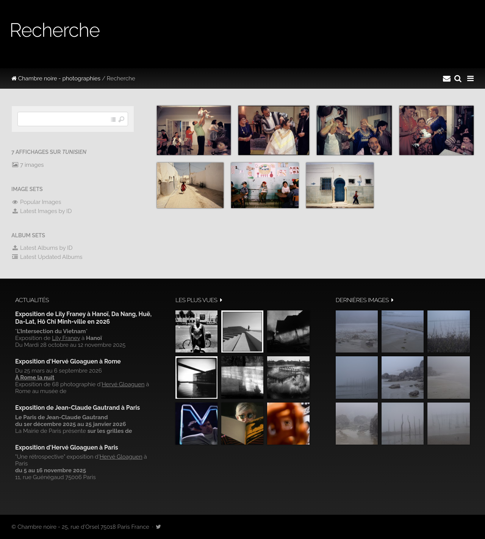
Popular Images (36, 202)
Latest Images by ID (41, 211)
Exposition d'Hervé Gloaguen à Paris (66, 447)
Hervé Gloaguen (123, 384)
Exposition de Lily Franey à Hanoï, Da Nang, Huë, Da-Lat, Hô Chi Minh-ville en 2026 (83, 317)
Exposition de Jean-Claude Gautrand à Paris (77, 407)
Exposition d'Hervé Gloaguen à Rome (68, 361)
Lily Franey (66, 338)
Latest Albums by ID (42, 247)
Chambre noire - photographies (55, 78)
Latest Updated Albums (47, 257)
